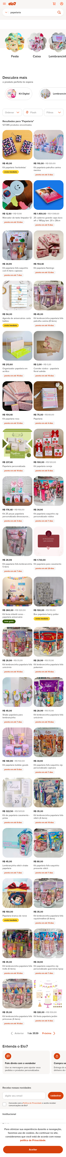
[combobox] (6, 12)
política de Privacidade (32, 1140)
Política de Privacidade (32, 1103)
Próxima (48, 1033)
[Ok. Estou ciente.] (33, 1149)
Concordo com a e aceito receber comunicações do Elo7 (32, 1104)
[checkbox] (4, 1104)
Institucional (9, 1114)
